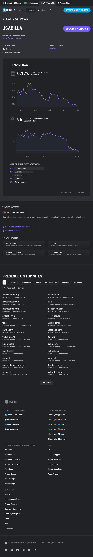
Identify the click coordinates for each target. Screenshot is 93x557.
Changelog (9, 528)
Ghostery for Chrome (57, 415)
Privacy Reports (11, 504)
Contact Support (54, 455)
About (21, 10)
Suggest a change (77, 28)
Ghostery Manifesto (12, 499)
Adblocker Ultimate (12, 460)
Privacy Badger (10, 474)
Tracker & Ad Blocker (11, 3)
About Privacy (53, 474)
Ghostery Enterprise (12, 514)
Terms (43, 543)
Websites (41, 10)
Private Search (31, 3)
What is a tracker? (11, 231)
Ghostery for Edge (56, 434)
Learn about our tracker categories (18, 227)
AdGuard (8, 450)
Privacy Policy (51, 543)
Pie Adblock (9, 469)
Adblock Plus (10, 455)
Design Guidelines (55, 469)
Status (7, 494)
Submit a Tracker (54, 460)
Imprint (60, 543)
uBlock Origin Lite (12, 484)
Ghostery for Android (57, 439)
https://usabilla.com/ (12, 38)
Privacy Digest (64, 3)
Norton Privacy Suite (13, 464)
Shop (7, 519)
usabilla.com (53, 48)
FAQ (49, 450)
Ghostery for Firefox (57, 420)
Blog (6, 524)
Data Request (53, 464)
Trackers (30, 10)
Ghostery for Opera (56, 429)
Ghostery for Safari (56, 425)
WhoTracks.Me (48, 3)
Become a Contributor (77, 10)
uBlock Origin (10, 479)
